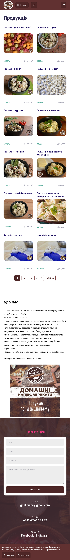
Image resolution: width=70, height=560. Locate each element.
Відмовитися (23, 555)
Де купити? (28, 61)
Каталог (22, 5)
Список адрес (34, 5)
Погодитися (9, 555)
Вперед (50, 278)
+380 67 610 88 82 (35, 520)
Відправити (35, 490)
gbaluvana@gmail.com (35, 505)
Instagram (42, 535)
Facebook (27, 535)
